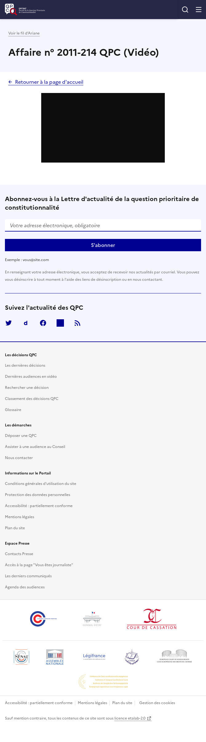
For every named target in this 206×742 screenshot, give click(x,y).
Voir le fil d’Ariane (24, 33)
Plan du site (122, 703)
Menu (198, 9)
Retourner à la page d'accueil (49, 82)
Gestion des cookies (157, 703)
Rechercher (185, 9)
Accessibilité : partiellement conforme (39, 703)
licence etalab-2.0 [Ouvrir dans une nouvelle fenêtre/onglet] (129, 718)
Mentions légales (92, 703)
